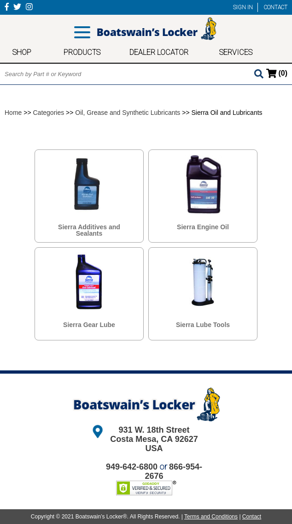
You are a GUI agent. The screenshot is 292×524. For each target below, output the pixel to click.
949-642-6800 (132, 466)
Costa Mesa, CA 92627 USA (154, 444)
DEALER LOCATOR (158, 52)
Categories (48, 112)
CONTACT (275, 7)
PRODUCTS (82, 52)
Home (13, 112)
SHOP (21, 52)
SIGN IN (243, 7)
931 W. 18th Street (153, 430)
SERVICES (235, 52)
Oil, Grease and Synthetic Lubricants (127, 112)
